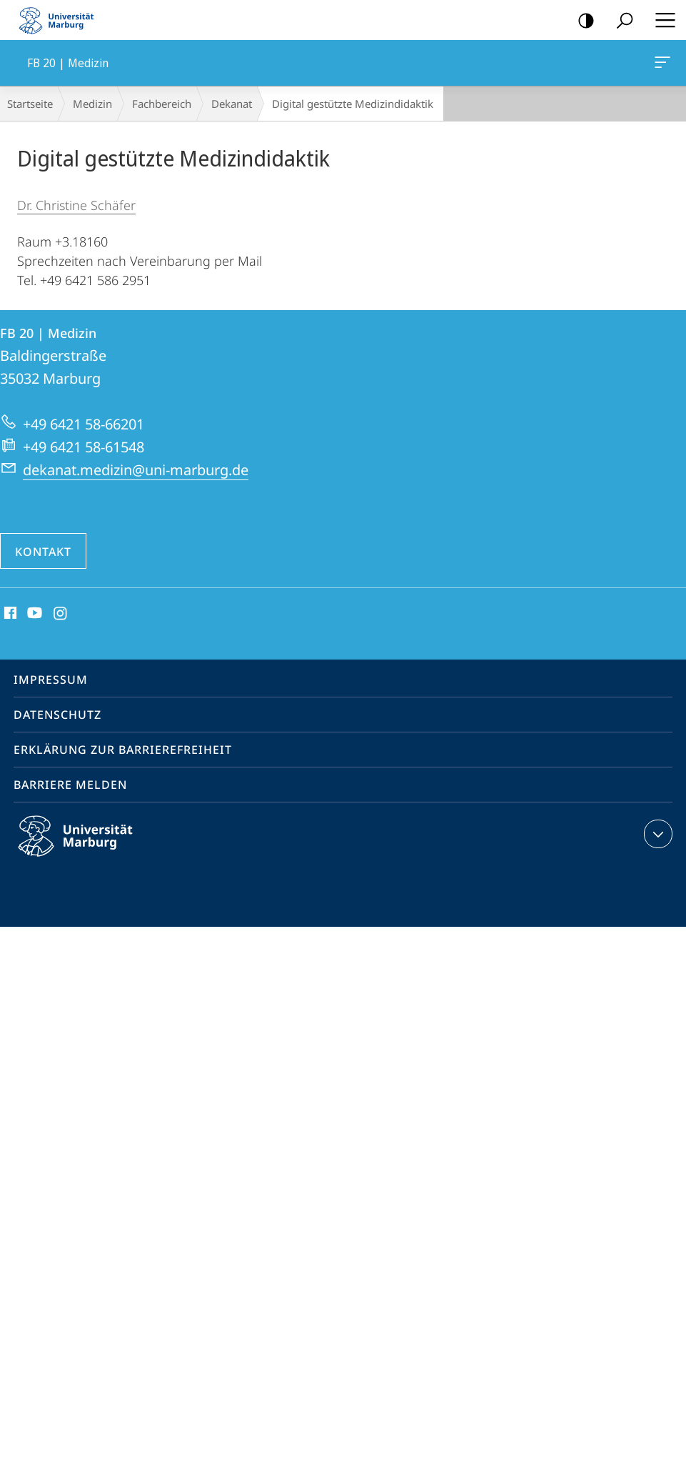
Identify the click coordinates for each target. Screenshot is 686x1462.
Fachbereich (161, 103)
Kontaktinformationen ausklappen (656, 834)
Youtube (33, 614)
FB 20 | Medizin (661, 65)
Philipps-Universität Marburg (88, 847)
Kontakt (43, 552)
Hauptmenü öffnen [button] (661, 20)
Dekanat (231, 103)
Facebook (9, 614)
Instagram (61, 614)
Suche (620, 21)
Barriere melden (70, 784)
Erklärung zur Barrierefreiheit (123, 749)
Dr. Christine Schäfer (76, 205)
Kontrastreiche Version (581, 21)
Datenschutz (57, 714)
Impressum (51, 679)
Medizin (92, 103)
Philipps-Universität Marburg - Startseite (60, 20)
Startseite (30, 103)
